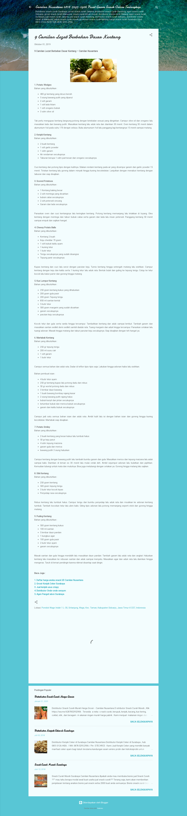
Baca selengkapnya (141, 721)
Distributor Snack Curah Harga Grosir (54, 697)
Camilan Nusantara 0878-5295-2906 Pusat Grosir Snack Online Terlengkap (88, 7)
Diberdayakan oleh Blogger (93, 802)
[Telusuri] (157, 8)
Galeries (100, 808)
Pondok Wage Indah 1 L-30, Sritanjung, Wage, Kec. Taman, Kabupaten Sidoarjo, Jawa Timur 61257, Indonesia (94, 607)
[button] (151, 35)
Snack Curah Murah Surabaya (50, 765)
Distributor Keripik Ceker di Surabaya (54, 731)
